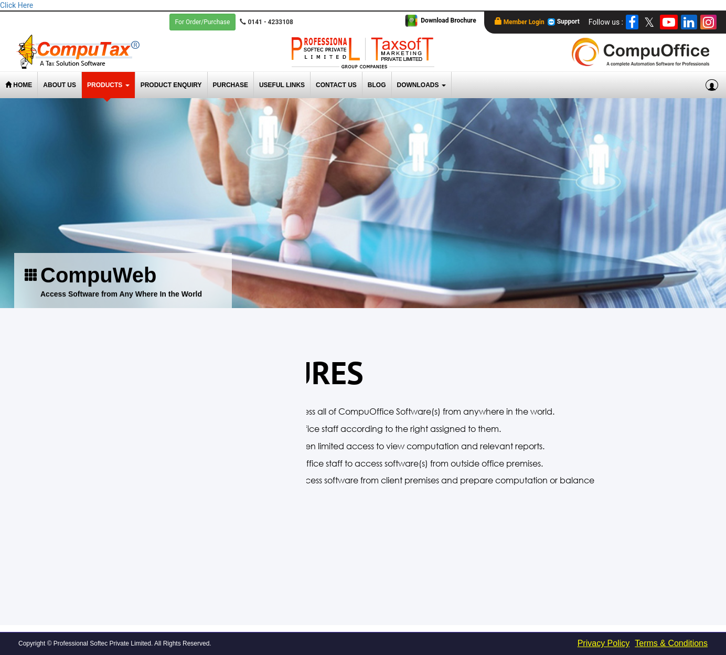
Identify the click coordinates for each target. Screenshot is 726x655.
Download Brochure (448, 20)
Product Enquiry (171, 85)
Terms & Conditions (671, 643)
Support (563, 22)
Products (108, 85)
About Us (59, 85)
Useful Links (282, 85)
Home (18, 85)
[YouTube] (669, 22)
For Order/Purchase (202, 22)
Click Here (16, 5)
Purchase (230, 85)
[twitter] (649, 22)
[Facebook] (632, 22)
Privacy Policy (604, 643)
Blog (377, 85)
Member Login (519, 21)
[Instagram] (708, 22)
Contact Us (336, 85)
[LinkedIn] (689, 22)
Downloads (421, 85)
